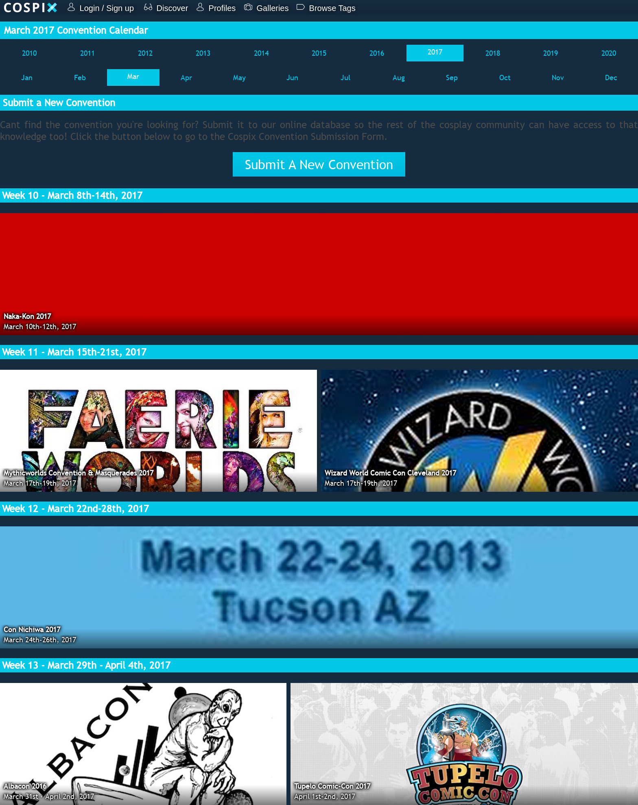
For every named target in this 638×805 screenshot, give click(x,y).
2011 (87, 53)
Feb (80, 77)
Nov (558, 77)
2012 (145, 53)
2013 (203, 53)
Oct (505, 77)
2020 (608, 53)
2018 (492, 53)
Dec (611, 77)
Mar (133, 76)
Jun (292, 77)
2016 (376, 53)
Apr (186, 77)
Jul (345, 77)
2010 (29, 53)
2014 (261, 53)
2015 (319, 53)
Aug (399, 77)
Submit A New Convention (319, 164)
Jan (27, 77)
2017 (435, 52)
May (239, 77)
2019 (550, 53)
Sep (452, 77)
